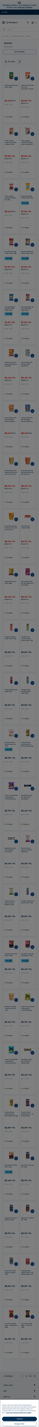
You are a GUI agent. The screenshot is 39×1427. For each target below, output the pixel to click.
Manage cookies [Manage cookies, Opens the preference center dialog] (19, 1424)
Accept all (19, 1419)
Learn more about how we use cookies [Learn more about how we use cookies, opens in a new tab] (18, 1413)
